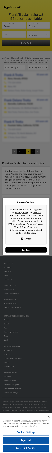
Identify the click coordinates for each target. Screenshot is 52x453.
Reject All (26, 440)
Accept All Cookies (26, 448)
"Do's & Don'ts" (21, 227)
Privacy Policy (21, 212)
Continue (26, 250)
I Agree (26, 238)
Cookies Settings (26, 432)
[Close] (49, 417)
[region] (26, 433)
